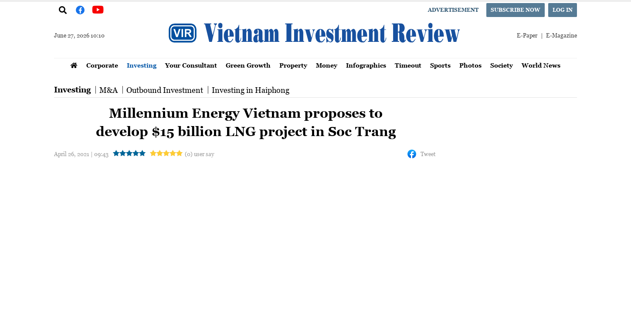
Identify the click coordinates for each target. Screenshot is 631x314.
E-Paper (527, 35)
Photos (470, 65)
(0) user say (199, 154)
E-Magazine (561, 35)
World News (541, 65)
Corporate (102, 65)
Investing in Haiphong (250, 90)
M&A (108, 90)
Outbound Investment (164, 90)
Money (326, 65)
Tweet (428, 154)
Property (293, 65)
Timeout (408, 65)
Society (501, 65)
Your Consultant (191, 65)
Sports (440, 65)
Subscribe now (515, 10)
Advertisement (453, 10)
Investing (141, 65)
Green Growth (248, 65)
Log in (563, 10)
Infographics (366, 65)
